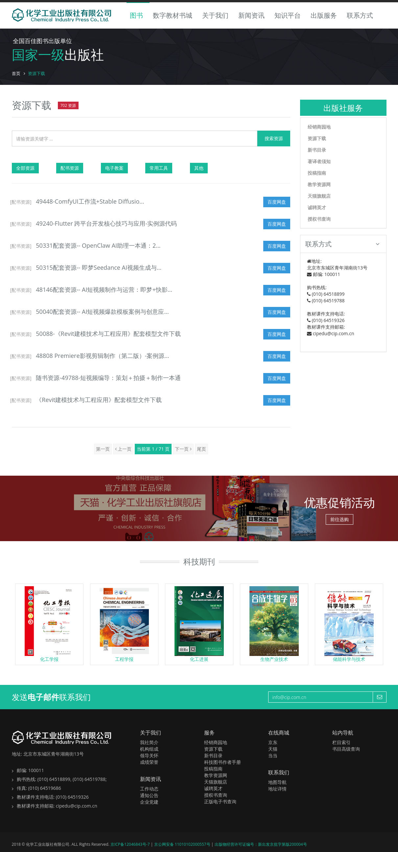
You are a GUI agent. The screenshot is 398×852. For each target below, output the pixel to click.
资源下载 (317, 138)
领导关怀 (149, 755)
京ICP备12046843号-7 (130, 844)
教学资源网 (319, 184)
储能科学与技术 (349, 659)
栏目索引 (341, 742)
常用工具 (159, 168)
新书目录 (317, 150)
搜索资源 (274, 138)
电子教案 (114, 168)
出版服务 (324, 15)
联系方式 (360, 15)
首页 (16, 73)
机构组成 (149, 749)
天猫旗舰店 (319, 196)
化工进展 (199, 659)
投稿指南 (317, 173)
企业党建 (149, 802)
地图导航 (277, 782)
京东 (272, 742)
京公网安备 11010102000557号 (182, 844)
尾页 (201, 449)
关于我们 (215, 15)
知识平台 (287, 15)
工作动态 (149, 789)
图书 (136, 15)
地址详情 (277, 789)
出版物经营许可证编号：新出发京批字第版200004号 (261, 844)
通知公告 (149, 795)
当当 (272, 755)
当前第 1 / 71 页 (153, 449)
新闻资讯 (251, 15)
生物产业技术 (274, 659)
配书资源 (69, 168)
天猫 (272, 749)
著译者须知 (319, 161)
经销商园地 (319, 127)
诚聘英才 (317, 207)
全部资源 (25, 168)
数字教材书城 (172, 15)
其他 (198, 168)
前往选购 (339, 519)
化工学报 (49, 659)
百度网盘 (277, 202)
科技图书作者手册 (222, 762)
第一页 (103, 449)
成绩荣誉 (149, 762)
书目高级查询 (346, 749)
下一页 (183, 449)
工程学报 (124, 659)
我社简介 (149, 742)
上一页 (123, 449)
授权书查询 (319, 219)
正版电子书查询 (220, 801)
